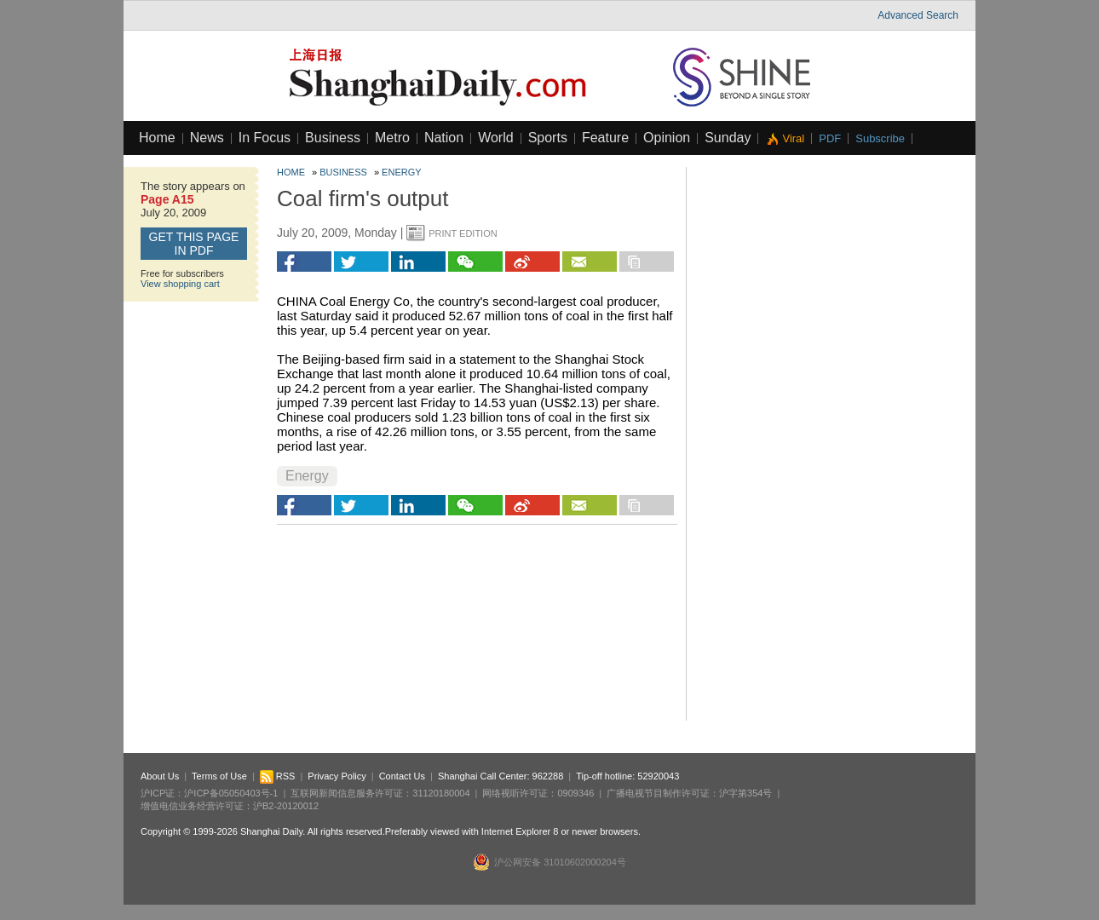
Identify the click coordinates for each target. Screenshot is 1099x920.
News (207, 137)
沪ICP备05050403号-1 (231, 793)
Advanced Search (917, 15)
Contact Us (402, 776)
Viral (793, 138)
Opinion (666, 137)
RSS (278, 776)
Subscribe (880, 138)
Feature (605, 137)
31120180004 (440, 793)
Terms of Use (219, 776)
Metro (392, 137)
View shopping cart (180, 284)
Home (157, 137)
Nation (443, 137)
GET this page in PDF (194, 243)
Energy (401, 172)
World (496, 137)
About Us (160, 776)
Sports (547, 137)
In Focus (265, 137)
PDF (830, 138)
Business (332, 137)
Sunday (728, 137)
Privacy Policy (336, 776)
